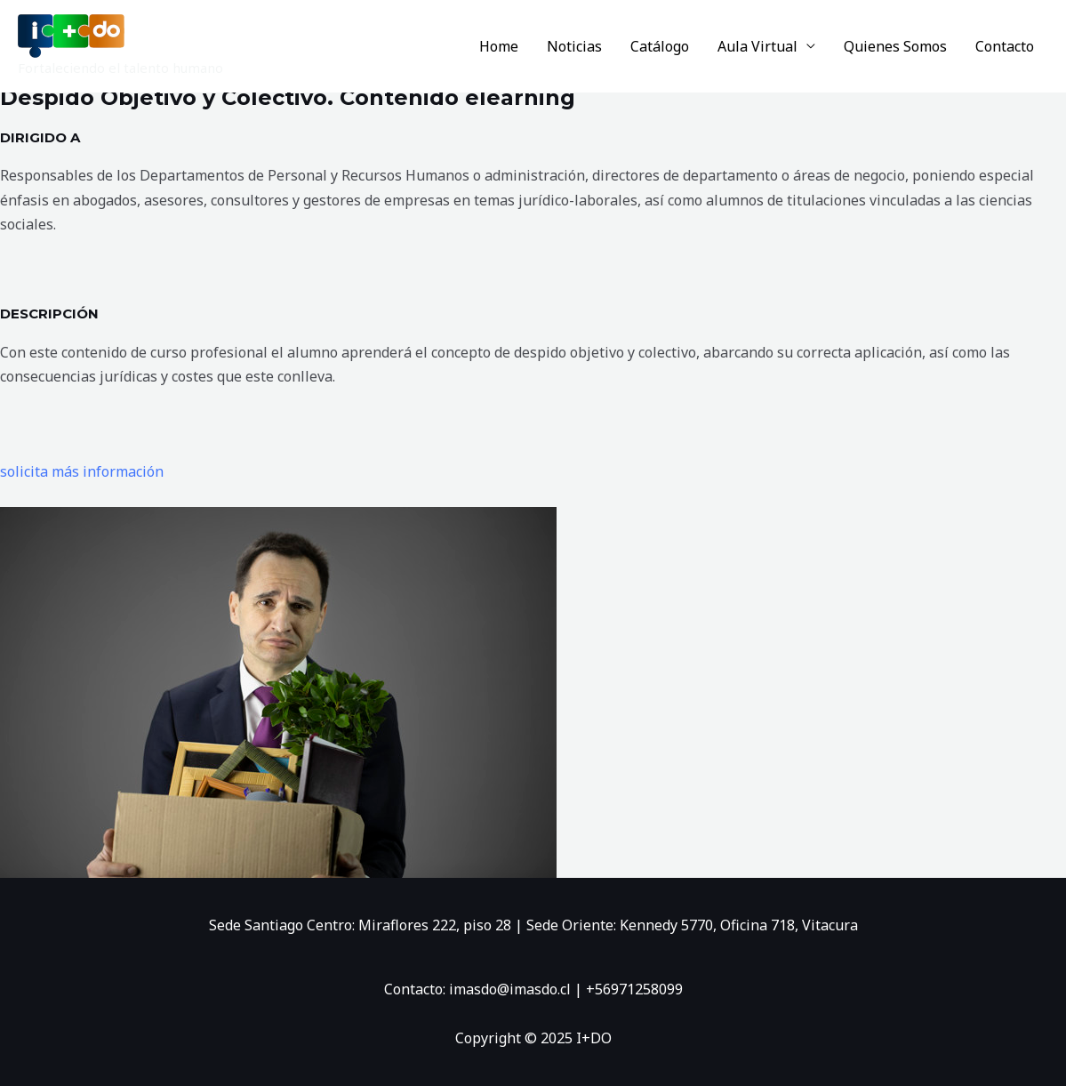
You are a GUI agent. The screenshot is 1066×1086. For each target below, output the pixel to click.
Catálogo (659, 46)
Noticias (574, 46)
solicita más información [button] (82, 471)
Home (498, 46)
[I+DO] (71, 34)
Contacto (1004, 46)
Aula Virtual (757, 46)
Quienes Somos (895, 46)
